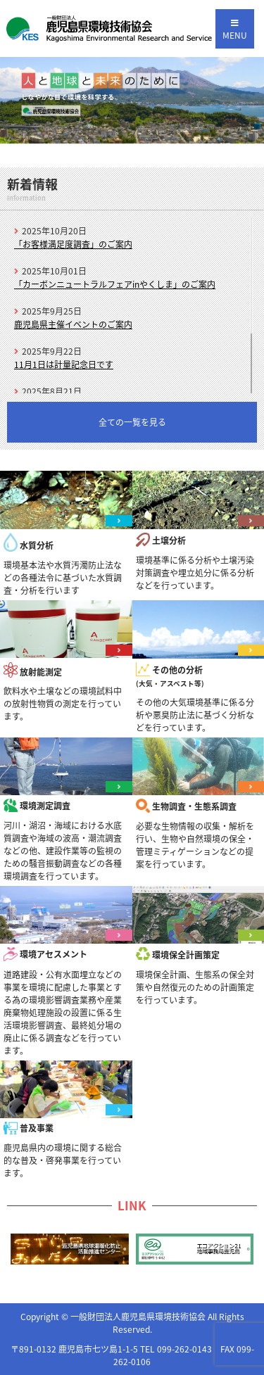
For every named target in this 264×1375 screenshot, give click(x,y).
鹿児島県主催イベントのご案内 (73, 324)
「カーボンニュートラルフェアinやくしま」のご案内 (114, 284)
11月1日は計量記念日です (63, 364)
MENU (234, 30)
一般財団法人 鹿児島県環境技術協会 (109, 28)
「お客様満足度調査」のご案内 (73, 244)
